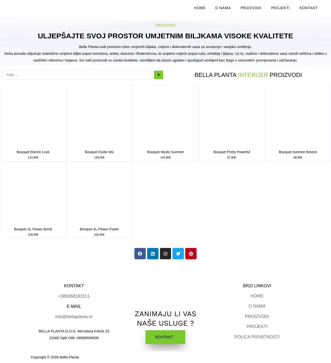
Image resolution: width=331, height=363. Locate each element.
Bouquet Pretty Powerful (231, 152)
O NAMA (256, 306)
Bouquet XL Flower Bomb (33, 229)
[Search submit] (158, 75)
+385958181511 (74, 296)
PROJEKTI (257, 326)
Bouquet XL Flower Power (99, 229)
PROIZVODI (257, 316)
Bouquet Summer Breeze (298, 152)
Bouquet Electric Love (33, 152)
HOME (257, 296)
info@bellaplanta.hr (74, 316)
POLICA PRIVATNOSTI (256, 337)
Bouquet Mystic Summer (165, 152)
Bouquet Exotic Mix (99, 152)
